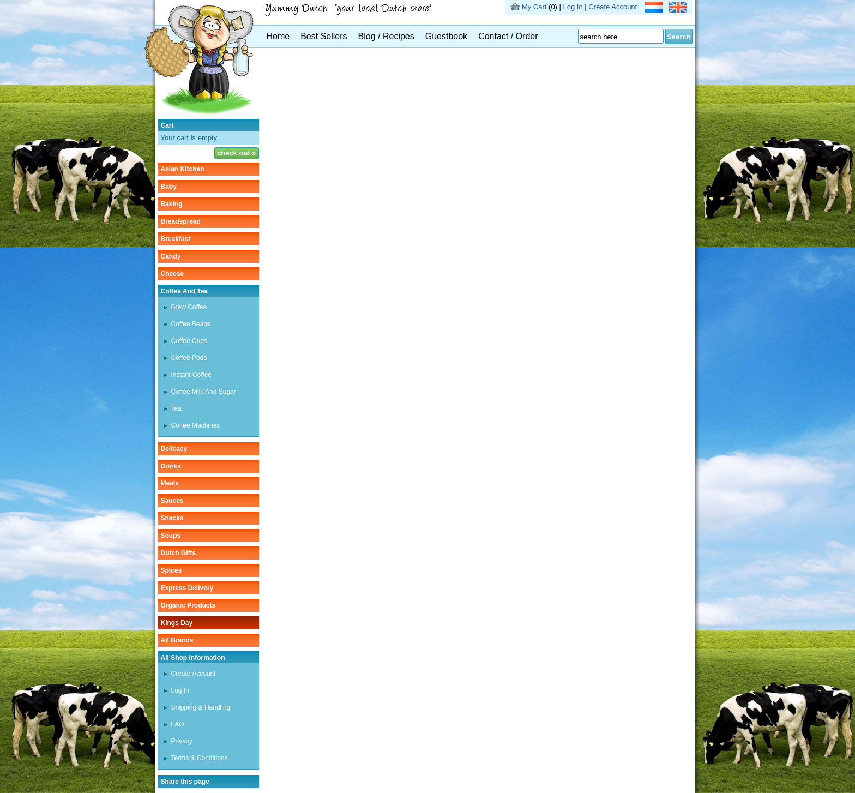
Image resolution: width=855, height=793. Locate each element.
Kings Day (177, 623)
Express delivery (187, 588)
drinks (171, 466)
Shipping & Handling (201, 707)
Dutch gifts (178, 553)
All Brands (177, 640)
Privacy (181, 741)
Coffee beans (191, 324)
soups (171, 535)
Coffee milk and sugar (203, 391)
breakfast (176, 239)
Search (678, 37)
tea (176, 408)
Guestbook (446, 36)
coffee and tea (184, 291)
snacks (172, 518)
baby (169, 186)
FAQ (177, 724)
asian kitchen (182, 169)
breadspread (181, 221)
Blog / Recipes (386, 36)
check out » (236, 153)
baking (172, 204)
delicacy (174, 449)
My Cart (534, 7)
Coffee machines (195, 425)
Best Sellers (323, 36)
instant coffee (191, 375)
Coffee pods (189, 358)
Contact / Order (508, 36)
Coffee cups (189, 341)
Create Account (612, 7)
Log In (573, 7)
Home (278, 36)
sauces (172, 500)
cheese (172, 274)
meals (170, 483)
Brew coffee (189, 307)
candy (171, 256)
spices (171, 570)
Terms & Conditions (199, 758)
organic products (188, 605)
